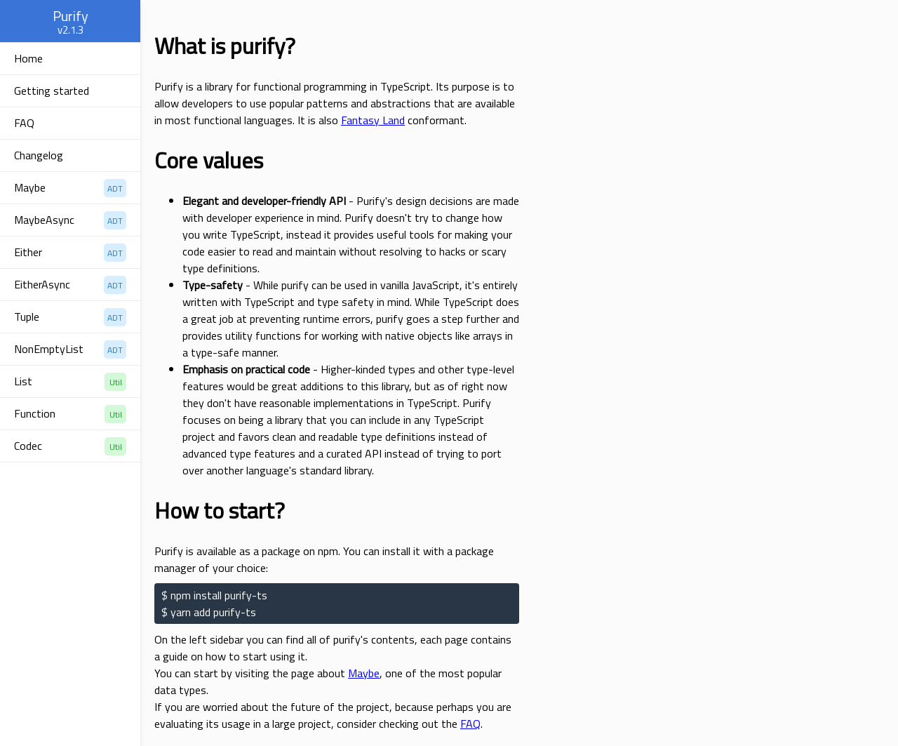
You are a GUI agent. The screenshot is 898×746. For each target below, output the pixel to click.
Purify (70, 16)
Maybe (364, 673)
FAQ (470, 723)
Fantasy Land (373, 120)
